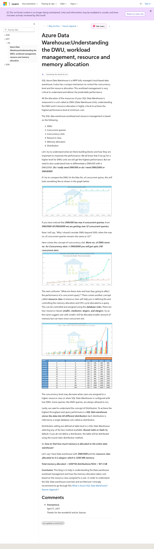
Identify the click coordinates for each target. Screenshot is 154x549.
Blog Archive (54, 26)
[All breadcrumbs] (44, 26)
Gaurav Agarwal (69, 26)
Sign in (148, 3)
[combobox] (19, 30)
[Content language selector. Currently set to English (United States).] (16, 545)
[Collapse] (34, 23)
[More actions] (109, 26)
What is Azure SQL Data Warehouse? (90, 485)
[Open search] (141, 3)
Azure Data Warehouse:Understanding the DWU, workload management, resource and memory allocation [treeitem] (23, 54)
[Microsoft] (5, 4)
